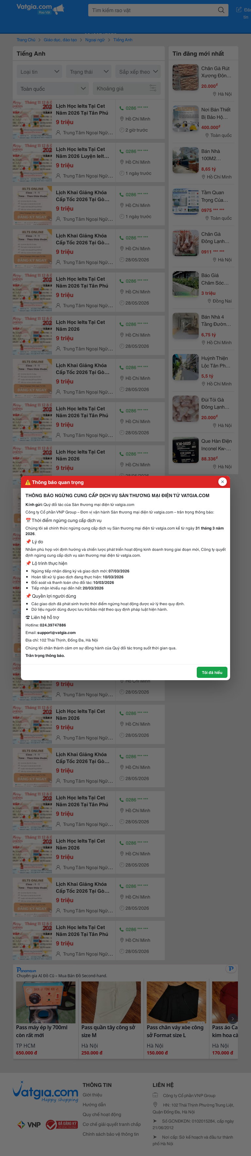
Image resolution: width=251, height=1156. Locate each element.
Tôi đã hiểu (212, 672)
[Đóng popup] (222, 481)
